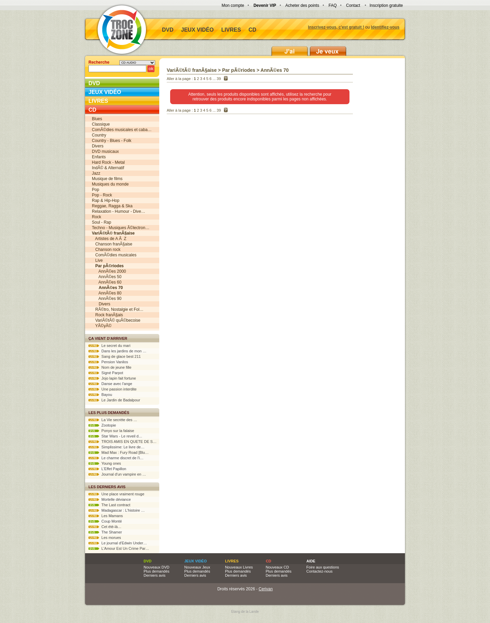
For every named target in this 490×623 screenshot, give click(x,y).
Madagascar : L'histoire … (116, 510)
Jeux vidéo (197, 30)
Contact (353, 5)
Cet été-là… (104, 527)
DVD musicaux (105, 151)
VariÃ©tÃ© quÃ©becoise (116, 320)
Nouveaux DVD (156, 567)
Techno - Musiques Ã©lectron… (120, 227)
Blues (97, 118)
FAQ (332, 5)
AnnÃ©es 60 (106, 282)
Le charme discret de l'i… (116, 458)
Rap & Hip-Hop (105, 200)
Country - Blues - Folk (111, 140)
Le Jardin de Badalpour (114, 400)
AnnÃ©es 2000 (109, 271)
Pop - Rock (102, 195)
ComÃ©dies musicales (114, 255)
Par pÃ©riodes (238, 70)
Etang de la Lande (245, 611)
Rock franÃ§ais (107, 315)
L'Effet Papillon (107, 469)
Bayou (100, 395)
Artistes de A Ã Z (109, 238)
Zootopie (102, 425)
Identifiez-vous (385, 27)
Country (99, 135)
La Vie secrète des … (112, 420)
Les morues (104, 538)
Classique (101, 124)
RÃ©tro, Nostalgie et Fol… (118, 309)
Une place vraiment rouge (116, 494)
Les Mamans (105, 516)
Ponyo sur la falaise (111, 431)
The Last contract (109, 505)
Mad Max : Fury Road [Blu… (118, 452)
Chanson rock (106, 249)
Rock (96, 216)
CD (252, 30)
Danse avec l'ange (110, 384)
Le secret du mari (109, 346)
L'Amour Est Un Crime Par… (118, 548)
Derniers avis (154, 575)
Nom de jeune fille (109, 367)
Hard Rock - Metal (108, 162)
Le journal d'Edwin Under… (117, 543)
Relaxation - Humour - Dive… (118, 211)
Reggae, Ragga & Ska (112, 206)
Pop (95, 189)
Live (97, 260)
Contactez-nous (319, 571)
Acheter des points (302, 5)
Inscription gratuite (386, 5)
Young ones (104, 463)
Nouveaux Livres (239, 567)
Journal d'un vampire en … (117, 474)
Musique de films (107, 178)
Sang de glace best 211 (114, 356)
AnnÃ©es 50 (106, 276)
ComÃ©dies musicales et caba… (122, 129)
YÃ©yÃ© (101, 325)
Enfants (99, 157)
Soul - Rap (101, 222)
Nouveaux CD (277, 567)
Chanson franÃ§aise (112, 244)
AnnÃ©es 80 (106, 293)
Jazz (96, 173)
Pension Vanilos (108, 362)
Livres (231, 30)
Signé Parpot (105, 373)
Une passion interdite (112, 389)
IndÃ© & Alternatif (108, 167)
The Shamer (105, 532)
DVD (168, 30)
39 (219, 79)
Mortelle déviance (109, 499)
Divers (97, 146)
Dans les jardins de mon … (117, 351)
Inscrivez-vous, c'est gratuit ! (336, 27)
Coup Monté (105, 521)
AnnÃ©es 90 (106, 298)
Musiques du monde (110, 184)
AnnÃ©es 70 (275, 70)
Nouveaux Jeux (197, 567)
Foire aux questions (322, 567)
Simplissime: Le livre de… (116, 447)
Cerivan (266, 589)
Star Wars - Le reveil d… (115, 436)
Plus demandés (156, 571)
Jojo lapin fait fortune (112, 378)
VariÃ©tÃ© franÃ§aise (192, 70)
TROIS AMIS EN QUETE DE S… (122, 442)
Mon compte (233, 5)
